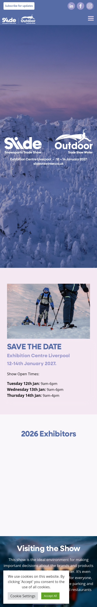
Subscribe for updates (19, 6)
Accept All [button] (50, 596)
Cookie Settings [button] (22, 596)
